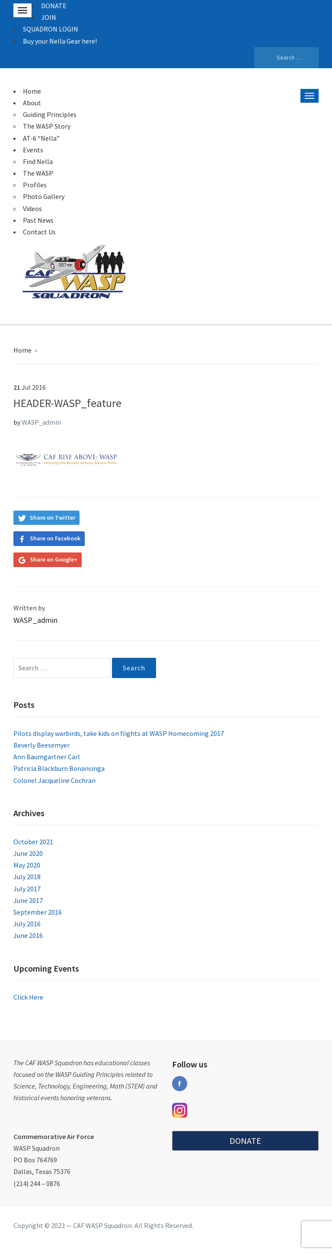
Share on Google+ (53, 559)
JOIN (48, 17)
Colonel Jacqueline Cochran (54, 780)
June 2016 (28, 935)
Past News (38, 220)
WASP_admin (41, 422)
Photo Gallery (43, 196)
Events (33, 149)
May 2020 (26, 865)
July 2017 (27, 888)
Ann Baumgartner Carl (46, 756)
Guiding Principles (50, 114)
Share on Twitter (52, 517)
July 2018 (27, 876)
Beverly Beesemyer (41, 745)
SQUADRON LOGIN (50, 29)
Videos (32, 208)
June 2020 (28, 853)
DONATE (54, 5)
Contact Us (39, 231)
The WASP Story (46, 126)
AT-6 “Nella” (41, 138)
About (32, 102)
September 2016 (37, 912)
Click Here (28, 997)
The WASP (38, 173)
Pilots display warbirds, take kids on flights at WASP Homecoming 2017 (118, 733)
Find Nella (38, 161)
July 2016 (27, 923)
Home (32, 91)
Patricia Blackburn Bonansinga (59, 768)
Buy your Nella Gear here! (60, 41)
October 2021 (33, 841)
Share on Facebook (55, 538)
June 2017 (28, 900)
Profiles (35, 184)
